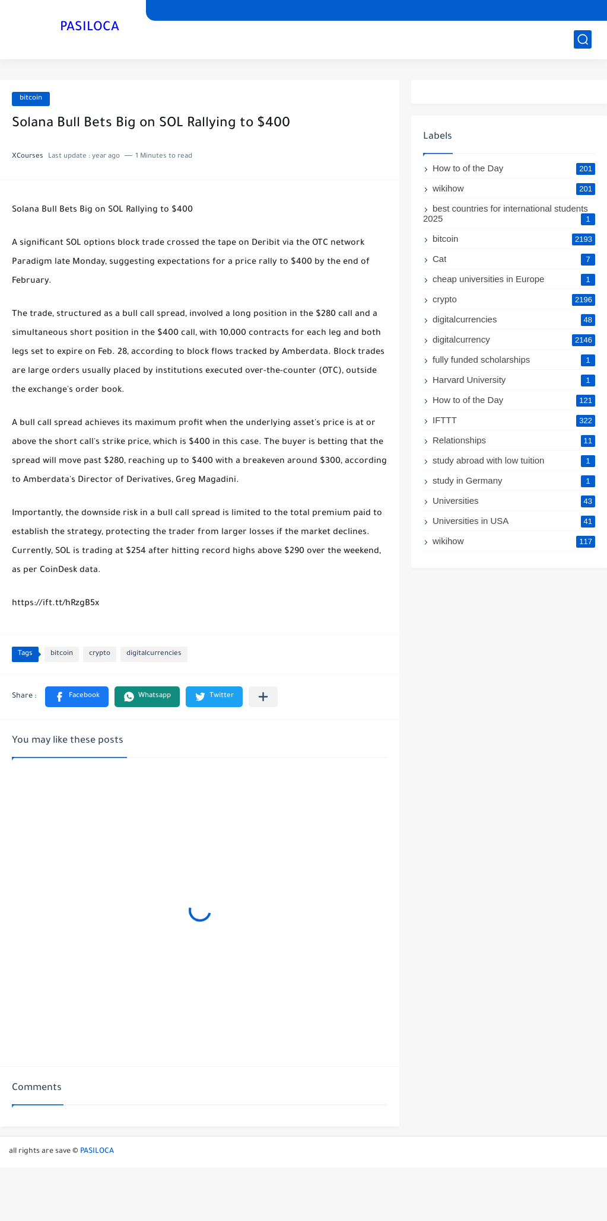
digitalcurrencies (154, 654)
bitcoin (31, 99)
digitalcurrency (514, 339)
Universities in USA (514, 521)
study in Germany (514, 480)
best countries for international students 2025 (509, 213)
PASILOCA (89, 28)
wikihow (514, 188)
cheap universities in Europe (514, 279)
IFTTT (514, 420)
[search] (583, 39)
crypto (99, 654)
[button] (77, 696)
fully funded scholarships (514, 359)
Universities (514, 501)
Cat (514, 259)
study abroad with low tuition (514, 460)
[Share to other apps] (263, 696)
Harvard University (514, 380)
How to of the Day (514, 168)
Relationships (514, 440)
